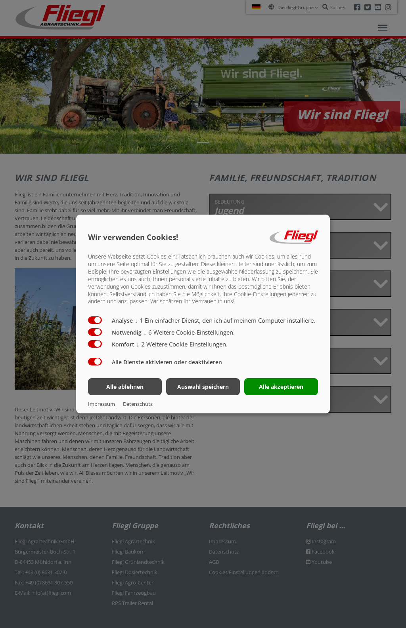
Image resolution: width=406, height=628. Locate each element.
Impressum (101, 403)
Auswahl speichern (203, 386)
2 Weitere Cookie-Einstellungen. (182, 344)
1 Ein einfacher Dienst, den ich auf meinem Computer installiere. (225, 320)
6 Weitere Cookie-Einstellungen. (189, 332)
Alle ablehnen (125, 386)
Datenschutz (138, 403)
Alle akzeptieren (281, 386)
